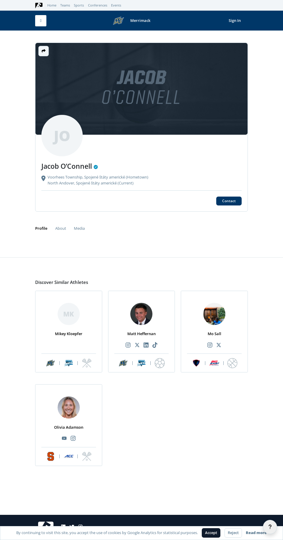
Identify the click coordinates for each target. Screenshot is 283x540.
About (60, 228)
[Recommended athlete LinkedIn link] (146, 345)
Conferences (97, 5)
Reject (233, 532)
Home (51, 5)
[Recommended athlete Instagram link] (128, 345)
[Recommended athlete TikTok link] (154, 345)
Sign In (235, 20)
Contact (229, 201)
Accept (211, 532)
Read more (256, 532)
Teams (65, 5)
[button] (43, 51)
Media (79, 228)
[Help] (270, 527)
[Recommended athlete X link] (137, 345)
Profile (41, 228)
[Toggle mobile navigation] (40, 20)
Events (116, 5)
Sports (79, 5)
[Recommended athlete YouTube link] (64, 438)
